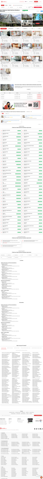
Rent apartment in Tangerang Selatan (36, 437)
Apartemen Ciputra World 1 (15, 395)
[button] (11, 240)
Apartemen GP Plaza (35, 371)
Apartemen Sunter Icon (35, 383)
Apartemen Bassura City (35, 355)
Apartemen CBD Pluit (35, 373)
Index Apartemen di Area (18, 412)
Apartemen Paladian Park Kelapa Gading (37, 357)
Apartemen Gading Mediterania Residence (37, 364)
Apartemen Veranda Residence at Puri (37, 380)
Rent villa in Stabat (3, 475)
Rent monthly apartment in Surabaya (26, 449)
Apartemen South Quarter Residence (6, 394)
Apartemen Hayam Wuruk (35, 400)
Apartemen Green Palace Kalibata (36, 366)
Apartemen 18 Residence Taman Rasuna (26, 363)
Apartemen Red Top (24, 385)
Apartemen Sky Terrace (24, 367)
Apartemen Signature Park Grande (5, 370)
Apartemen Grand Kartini (14, 376)
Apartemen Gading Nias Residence (5, 364)
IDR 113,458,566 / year (29, 96)
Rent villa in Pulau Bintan (14, 473)
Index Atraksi (27, 412)
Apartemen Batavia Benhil (25, 370)
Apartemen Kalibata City (14, 370)
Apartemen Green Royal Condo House (16, 394)
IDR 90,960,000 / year (29, 94)
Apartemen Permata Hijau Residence (26, 379)
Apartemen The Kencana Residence (26, 398)
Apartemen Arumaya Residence (5, 401)
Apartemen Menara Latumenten (5, 379)
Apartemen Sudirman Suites (15, 382)
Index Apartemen (23, 412)
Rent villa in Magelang (3, 472)
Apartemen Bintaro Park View (5, 380)
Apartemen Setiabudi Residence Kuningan (26, 355)
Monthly (6, 5)
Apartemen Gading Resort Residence (26, 388)
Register (36, 1)
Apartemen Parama (4, 383)
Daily (2, 5)
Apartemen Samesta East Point (25, 394)
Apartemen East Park (14, 374)
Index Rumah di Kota (31, 412)
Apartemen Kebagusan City (15, 360)
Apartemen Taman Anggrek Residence (6, 388)
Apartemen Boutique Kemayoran (36, 367)
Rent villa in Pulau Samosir (24, 473)
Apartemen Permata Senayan (15, 371)
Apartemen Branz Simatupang (5, 391)
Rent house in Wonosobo (24, 464)
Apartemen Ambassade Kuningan (36, 354)
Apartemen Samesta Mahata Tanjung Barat (27, 401)
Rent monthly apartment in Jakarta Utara (15, 450)
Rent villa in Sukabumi (13, 475)
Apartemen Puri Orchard (25, 386)
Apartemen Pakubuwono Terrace (36, 361)
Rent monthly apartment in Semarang (26, 453)
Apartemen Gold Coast (35, 382)
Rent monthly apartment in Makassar (5, 453)
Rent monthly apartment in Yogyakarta (15, 453)
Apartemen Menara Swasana (36, 394)
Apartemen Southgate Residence (25, 397)
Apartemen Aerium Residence (25, 395)
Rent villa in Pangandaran (3, 473)
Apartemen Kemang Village (25, 360)
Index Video (30, 413)
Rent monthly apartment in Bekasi (4, 450)
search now (38, 7)
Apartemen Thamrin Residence (36, 369)
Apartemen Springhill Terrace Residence (37, 374)
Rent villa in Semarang (13, 474)
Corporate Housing (22, 1)
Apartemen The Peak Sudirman (36, 363)
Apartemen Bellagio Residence (15, 366)
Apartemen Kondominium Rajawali (36, 389)
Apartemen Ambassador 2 (35, 388)
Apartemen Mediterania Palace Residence (6, 367)
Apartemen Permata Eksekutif (5, 397)
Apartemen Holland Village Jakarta (36, 398)
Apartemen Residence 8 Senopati (5, 360)
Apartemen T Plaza (14, 389)
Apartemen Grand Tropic (4, 398)
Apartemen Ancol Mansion (15, 354)
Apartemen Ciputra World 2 (25, 383)
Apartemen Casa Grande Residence (5, 366)
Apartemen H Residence (24, 364)
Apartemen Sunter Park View (15, 367)
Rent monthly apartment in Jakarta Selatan (26, 450)
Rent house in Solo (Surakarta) (14, 464)
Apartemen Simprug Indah (35, 401)
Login (40, 1)
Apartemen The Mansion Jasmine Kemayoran (7, 395)
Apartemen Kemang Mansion (36, 360)
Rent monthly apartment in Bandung (15, 449)
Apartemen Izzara (34, 397)
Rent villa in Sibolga (24, 474)
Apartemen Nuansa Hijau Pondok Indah (16, 383)
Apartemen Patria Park (14, 357)
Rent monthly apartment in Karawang (36, 453)
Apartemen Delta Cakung (14, 398)
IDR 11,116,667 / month (17, 94)
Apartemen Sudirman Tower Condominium (6, 373)
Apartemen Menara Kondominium (15, 373)
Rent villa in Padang (24, 472)
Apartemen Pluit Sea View (4, 361)
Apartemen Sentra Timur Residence (6, 363)
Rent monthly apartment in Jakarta (4, 449)
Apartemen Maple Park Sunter (15, 369)
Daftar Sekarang (38, 415)
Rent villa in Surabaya (24, 475)
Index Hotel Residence (23, 413)
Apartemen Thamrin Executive (5, 354)
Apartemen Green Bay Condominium (36, 391)
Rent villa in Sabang (3, 474)
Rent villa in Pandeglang (34, 472)
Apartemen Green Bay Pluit (35, 352)
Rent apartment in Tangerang (25, 437)
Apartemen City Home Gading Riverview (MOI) (7, 352)
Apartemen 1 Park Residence (5, 382)
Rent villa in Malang (13, 472)
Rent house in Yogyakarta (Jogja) (35, 464)
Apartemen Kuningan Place (25, 374)
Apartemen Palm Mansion (15, 400)
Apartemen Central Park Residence (16, 388)
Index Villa (27, 413)
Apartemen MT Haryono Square (36, 379)
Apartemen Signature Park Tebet (15, 361)
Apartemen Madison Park (4, 355)
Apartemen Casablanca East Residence (26, 380)
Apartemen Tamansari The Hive (5, 385)
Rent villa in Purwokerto (34, 473)
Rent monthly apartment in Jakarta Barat (36, 450)
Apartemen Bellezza (24, 371)
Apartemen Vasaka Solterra (25, 400)
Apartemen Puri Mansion (35, 386)
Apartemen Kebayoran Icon (5, 386)
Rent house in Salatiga (24, 463)
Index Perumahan (18, 413)
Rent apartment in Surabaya (3, 424)
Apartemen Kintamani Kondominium (26, 389)
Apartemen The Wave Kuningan (25, 354)
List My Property (30, 1)
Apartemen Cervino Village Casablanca (16, 355)
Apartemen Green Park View (5, 357)
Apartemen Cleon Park (35, 395)
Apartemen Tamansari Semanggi (5, 371)
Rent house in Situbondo (3, 464)
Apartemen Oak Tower (14, 385)
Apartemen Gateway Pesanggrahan (26, 369)
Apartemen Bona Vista (14, 379)
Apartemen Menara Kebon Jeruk (5, 400)
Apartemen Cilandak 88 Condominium (16, 397)
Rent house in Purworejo (14, 463)
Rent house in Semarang (35, 463)
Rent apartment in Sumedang (4, 437)
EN (26, 1)
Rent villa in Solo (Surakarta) (35, 474)
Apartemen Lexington (35, 385)
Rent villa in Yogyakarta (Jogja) (4, 476)
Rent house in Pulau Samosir (4, 463)
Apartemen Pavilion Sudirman (5, 369)
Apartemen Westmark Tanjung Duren (26, 352)
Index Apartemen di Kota (11, 412)
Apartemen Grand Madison (25, 391)
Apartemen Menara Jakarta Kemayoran (16, 401)
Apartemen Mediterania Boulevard (5, 374)
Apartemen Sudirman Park (15, 363)
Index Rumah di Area (13, 413)
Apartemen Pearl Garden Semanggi (26, 382)
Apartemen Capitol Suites (15, 380)
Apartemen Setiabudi (24, 366)
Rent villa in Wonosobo (34, 475)
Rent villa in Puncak (13, 476)
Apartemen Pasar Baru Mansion (36, 370)
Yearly (10, 5)
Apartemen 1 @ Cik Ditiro (4, 389)
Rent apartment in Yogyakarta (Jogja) (5, 438)
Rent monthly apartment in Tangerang (36, 449)
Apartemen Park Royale (24, 373)
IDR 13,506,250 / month (17, 96)
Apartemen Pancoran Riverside (25, 361)
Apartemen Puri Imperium (4, 376)
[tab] (11, 240)
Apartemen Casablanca (24, 376)
